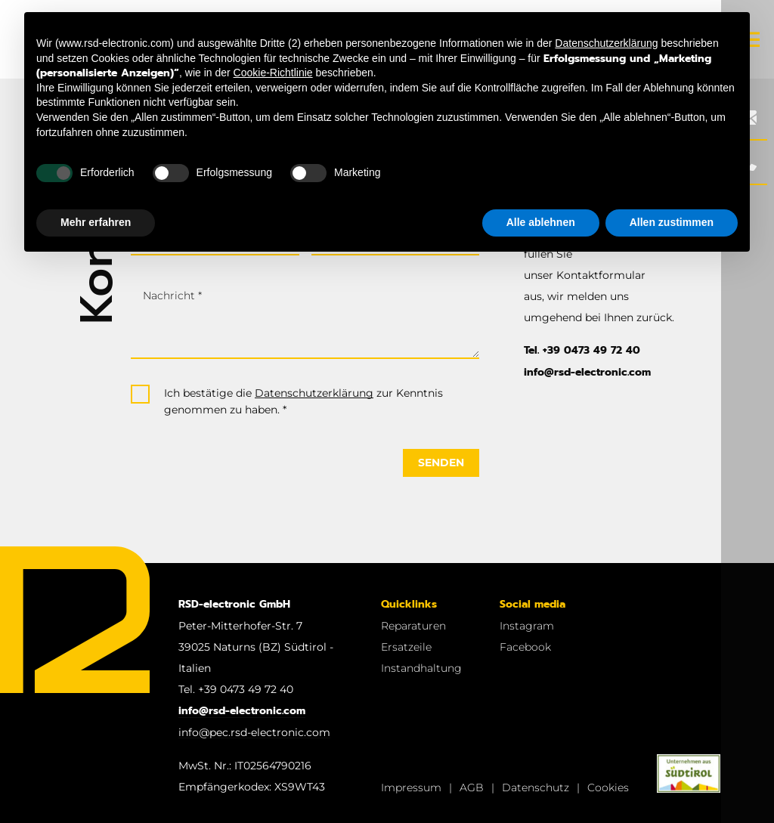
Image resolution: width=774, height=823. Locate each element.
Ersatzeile (406, 647)
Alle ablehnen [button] (540, 222)
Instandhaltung (421, 668)
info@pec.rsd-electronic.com (254, 732)
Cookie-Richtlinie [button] (273, 73)
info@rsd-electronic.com (587, 372)
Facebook (525, 647)
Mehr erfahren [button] (95, 222)
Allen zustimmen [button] (672, 222)
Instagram (527, 626)
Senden (441, 462)
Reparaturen (413, 626)
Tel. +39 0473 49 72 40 (582, 350)
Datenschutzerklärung (314, 393)
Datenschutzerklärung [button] (606, 43)
